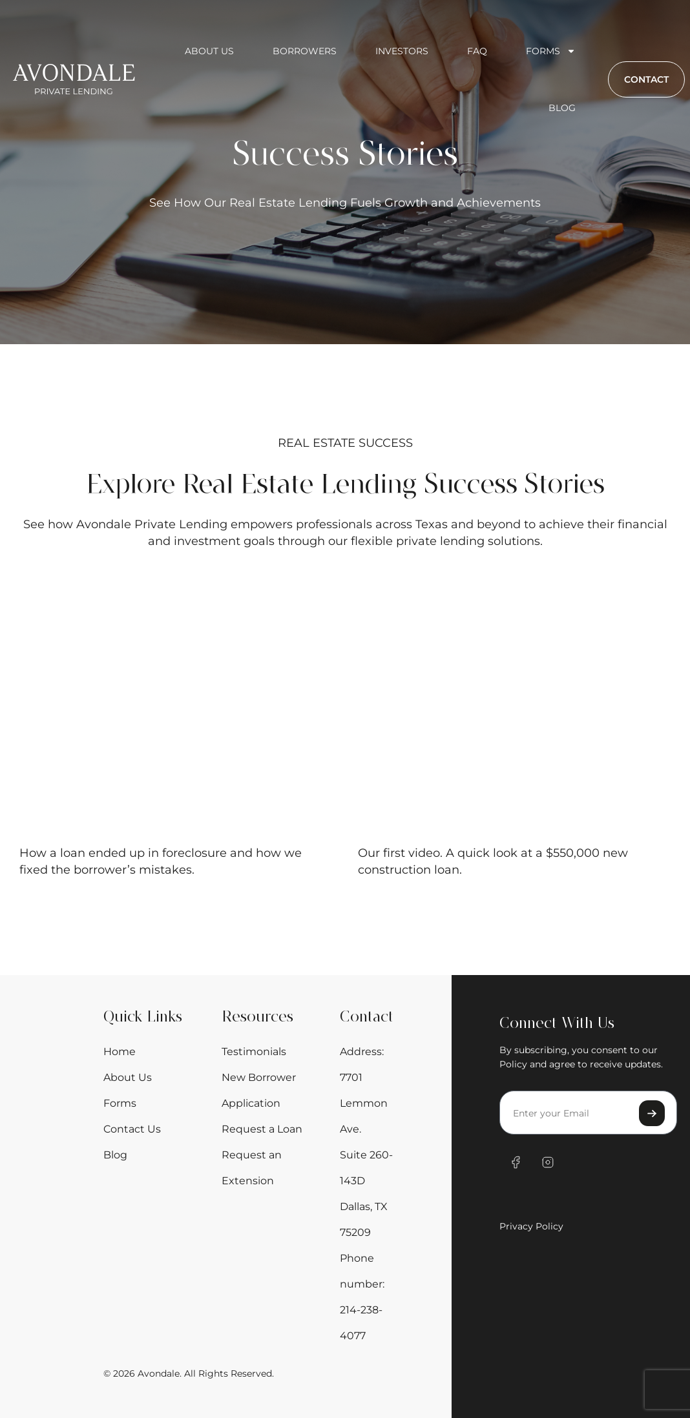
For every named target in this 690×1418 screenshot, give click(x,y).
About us (209, 51)
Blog (562, 108)
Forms (551, 51)
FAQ (477, 51)
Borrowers (305, 51)
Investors (401, 51)
